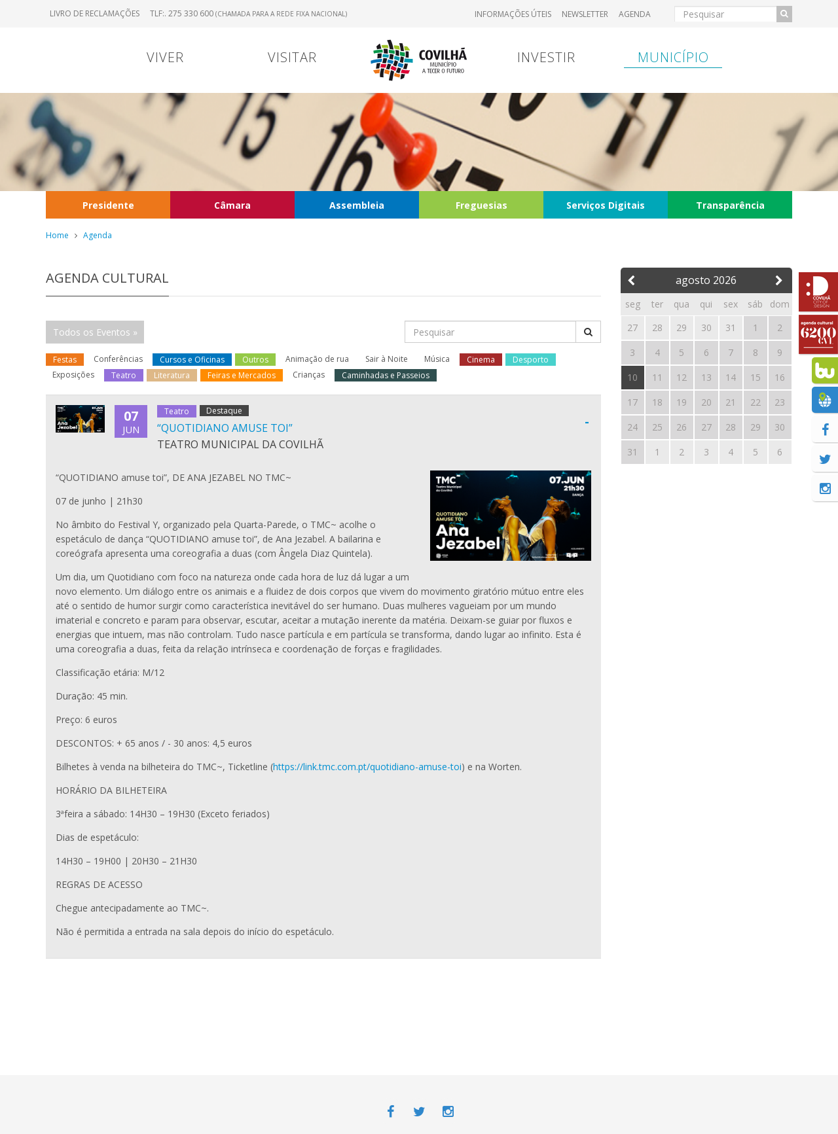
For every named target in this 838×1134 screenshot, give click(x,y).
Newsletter (585, 14)
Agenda (635, 14)
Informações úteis (513, 14)
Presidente (108, 205)
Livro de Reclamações (94, 13)
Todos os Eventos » (95, 332)
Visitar (292, 57)
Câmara (232, 205)
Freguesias (481, 205)
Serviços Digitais (605, 205)
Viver (165, 57)
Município (673, 57)
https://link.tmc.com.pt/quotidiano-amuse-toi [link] (367, 766)
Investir (546, 57)
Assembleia (356, 205)
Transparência (730, 205)
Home (57, 235)
